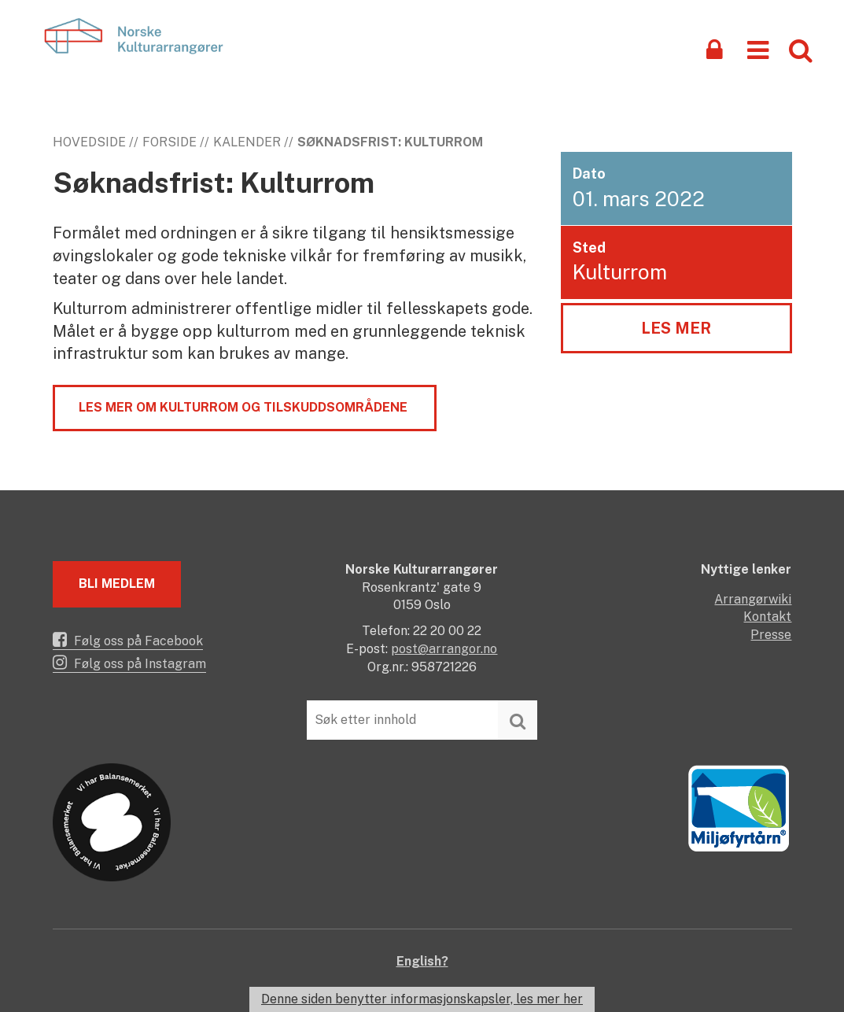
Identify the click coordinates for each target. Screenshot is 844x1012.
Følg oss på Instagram (129, 662)
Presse (770, 634)
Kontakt (767, 616)
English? (422, 961)
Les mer (676, 328)
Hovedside (89, 142)
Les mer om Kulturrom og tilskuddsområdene (245, 407)
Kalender (247, 142)
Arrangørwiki (752, 599)
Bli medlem (117, 583)
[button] (758, 49)
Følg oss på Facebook (128, 639)
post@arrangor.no (444, 648)
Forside (169, 142)
